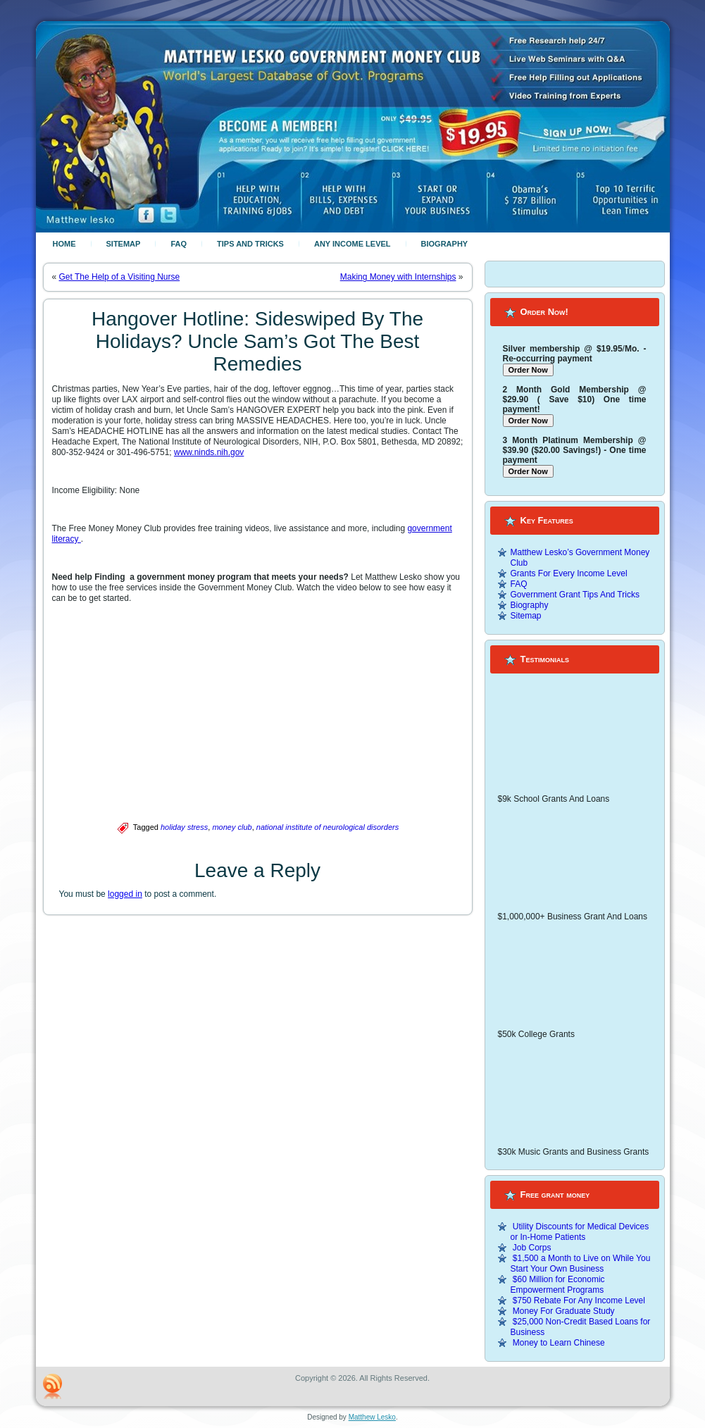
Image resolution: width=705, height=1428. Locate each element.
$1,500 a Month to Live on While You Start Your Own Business (581, 1263)
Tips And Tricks (250, 244)
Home (64, 244)
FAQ (178, 244)
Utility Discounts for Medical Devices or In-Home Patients (580, 1232)
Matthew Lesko (372, 1417)
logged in (125, 894)
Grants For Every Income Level (569, 573)
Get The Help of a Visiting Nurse (119, 277)
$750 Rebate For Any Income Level (579, 1300)
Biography (444, 244)
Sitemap (123, 244)
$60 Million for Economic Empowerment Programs (558, 1284)
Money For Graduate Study (564, 1311)
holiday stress (184, 827)
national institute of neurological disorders (327, 827)
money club (231, 827)
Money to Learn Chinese (559, 1343)
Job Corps (532, 1248)
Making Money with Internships (398, 277)
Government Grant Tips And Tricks (575, 595)
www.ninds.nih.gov (209, 452)
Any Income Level (352, 244)
